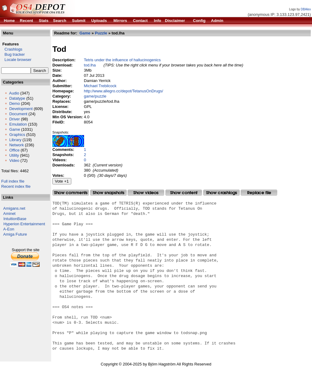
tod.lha (90, 65)
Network (16, 145)
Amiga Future (15, 234)
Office (14, 150)
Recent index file (15, 186)
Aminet (9, 213)
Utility (14, 155)
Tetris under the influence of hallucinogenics (122, 60)
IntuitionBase (14, 218)
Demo (14, 103)
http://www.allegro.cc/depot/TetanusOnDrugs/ (123, 91)
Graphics (17, 134)
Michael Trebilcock (100, 86)
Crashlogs (11, 49)
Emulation (18, 124)
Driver (14, 119)
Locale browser (16, 59)
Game (14, 129)
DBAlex (306, 9)
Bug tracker (13, 54)
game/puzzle (95, 96)
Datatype (17, 98)
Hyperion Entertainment (24, 224)
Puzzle (101, 33)
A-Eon (8, 229)
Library (15, 139)
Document (18, 114)
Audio (14, 93)
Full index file (12, 181)
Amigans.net (14, 208)
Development (21, 108)
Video (14, 160)
